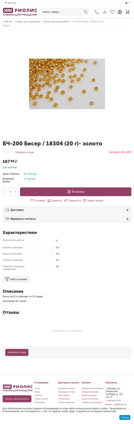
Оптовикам (39, 399)
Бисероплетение (89, 392)
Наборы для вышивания (92, 385)
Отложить (38, 197)
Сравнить (54, 197)
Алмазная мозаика (90, 389)
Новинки (85, 403)
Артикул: (115, 149)
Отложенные (64, 396)
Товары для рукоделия (92, 399)
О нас (37, 385)
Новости (38, 392)
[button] (72, 197)
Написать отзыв (25, 149)
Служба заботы (41, 396)
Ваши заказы (64, 392)
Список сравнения (66, 399)
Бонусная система (66, 389)
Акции (37, 389)
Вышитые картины (90, 396)
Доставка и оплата (66, 385)
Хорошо (124, 417)
